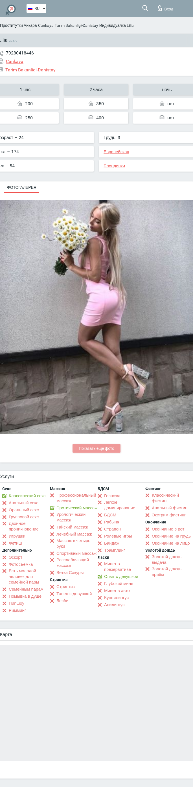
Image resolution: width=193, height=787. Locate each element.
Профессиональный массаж (76, 498)
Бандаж (111, 543)
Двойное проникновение (24, 526)
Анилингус (114, 604)
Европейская (116, 151)
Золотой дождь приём (166, 571)
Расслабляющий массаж (72, 562)
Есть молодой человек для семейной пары (24, 576)
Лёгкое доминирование (119, 505)
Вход (165, 8)
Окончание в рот (168, 529)
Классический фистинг (165, 498)
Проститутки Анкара (18, 25)
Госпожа (112, 495)
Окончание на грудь (171, 536)
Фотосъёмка (21, 564)
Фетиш (15, 543)
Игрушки (17, 536)
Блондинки (114, 165)
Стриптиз (65, 586)
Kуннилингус (116, 597)
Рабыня (111, 522)
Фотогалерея (21, 187)
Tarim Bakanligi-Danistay (76, 25)
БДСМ (110, 515)
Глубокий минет (119, 583)
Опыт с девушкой (121, 576)
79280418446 (20, 53)
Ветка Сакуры (70, 572)
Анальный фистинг (170, 507)
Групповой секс (24, 516)
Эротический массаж (76, 507)
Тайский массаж (72, 527)
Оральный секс (24, 509)
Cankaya (46, 25)
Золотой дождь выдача (166, 559)
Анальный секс (23, 502)
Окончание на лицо (171, 543)
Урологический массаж (70, 517)
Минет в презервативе (117, 566)
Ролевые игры (118, 536)
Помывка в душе (25, 596)
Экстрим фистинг (169, 515)
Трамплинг (114, 550)
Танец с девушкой (74, 593)
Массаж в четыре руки (73, 543)
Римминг (17, 610)
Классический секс (27, 495)
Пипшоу (16, 603)
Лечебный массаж (74, 534)
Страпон (112, 529)
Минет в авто (117, 590)
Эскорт (15, 557)
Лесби (62, 600)
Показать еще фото (96, 448)
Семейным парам (26, 589)
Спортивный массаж (76, 553)
